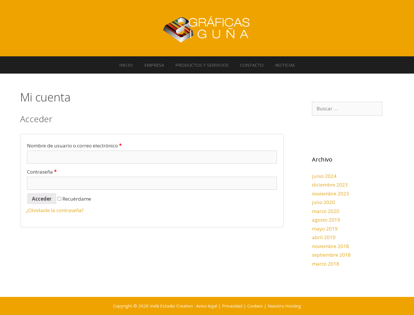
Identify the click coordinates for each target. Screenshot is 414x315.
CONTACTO (252, 65)
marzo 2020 (325, 211)
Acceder (41, 198)
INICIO (126, 65)
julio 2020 (323, 202)
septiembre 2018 (331, 254)
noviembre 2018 (330, 246)
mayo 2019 (325, 228)
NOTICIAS (285, 65)
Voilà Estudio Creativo (171, 306)
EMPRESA (154, 65)
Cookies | (257, 306)
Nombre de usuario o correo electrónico (74, 145)
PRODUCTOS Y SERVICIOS (202, 65)
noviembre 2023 (330, 193)
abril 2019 (324, 237)
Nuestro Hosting (284, 306)
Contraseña (42, 171)
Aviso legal (206, 306)
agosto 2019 (326, 219)
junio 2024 (324, 176)
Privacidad (232, 306)
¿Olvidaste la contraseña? (55, 210)
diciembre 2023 (330, 184)
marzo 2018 (325, 263)
